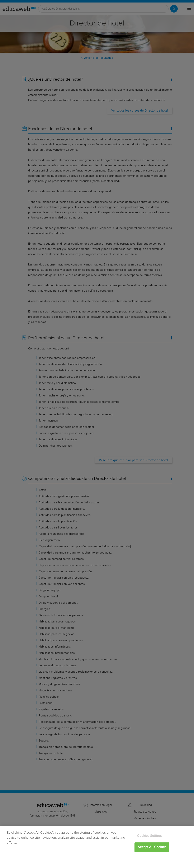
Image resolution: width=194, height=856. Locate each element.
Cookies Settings (149, 836)
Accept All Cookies (152, 847)
